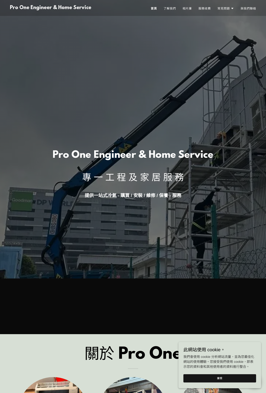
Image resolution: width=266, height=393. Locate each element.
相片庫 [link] (187, 8)
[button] (225, 8)
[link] (50, 8)
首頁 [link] (154, 8)
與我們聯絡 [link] (248, 8)
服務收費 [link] (204, 8)
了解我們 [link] (170, 8)
